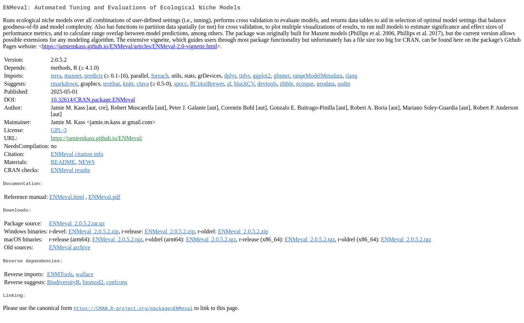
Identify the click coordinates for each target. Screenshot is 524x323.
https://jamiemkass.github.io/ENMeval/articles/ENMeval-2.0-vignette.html (129, 48)
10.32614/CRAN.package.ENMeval (93, 101)
